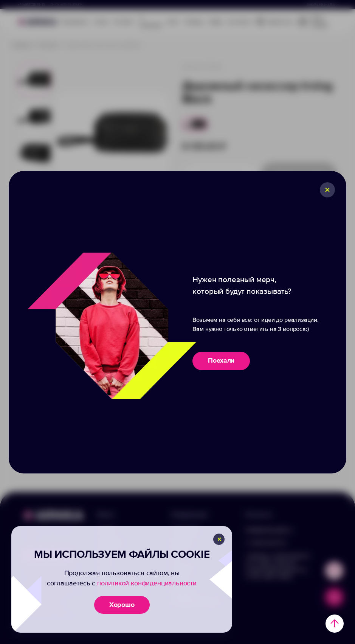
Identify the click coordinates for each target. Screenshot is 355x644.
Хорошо (122, 605)
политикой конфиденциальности (147, 583)
